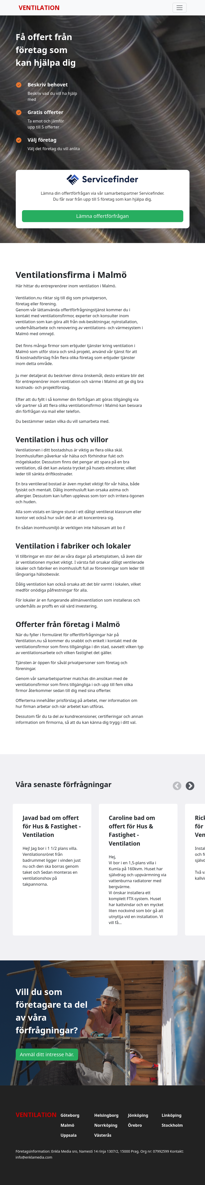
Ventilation (39, 7)
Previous (174, 783)
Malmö (67, 1125)
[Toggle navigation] (180, 8)
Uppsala (69, 1135)
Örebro (135, 1125)
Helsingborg (106, 1115)
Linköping (172, 1115)
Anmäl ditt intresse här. (47, 1054)
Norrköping (106, 1125)
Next (187, 783)
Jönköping (138, 1115)
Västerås (103, 1135)
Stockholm (172, 1125)
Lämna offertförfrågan (102, 216)
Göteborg (70, 1115)
